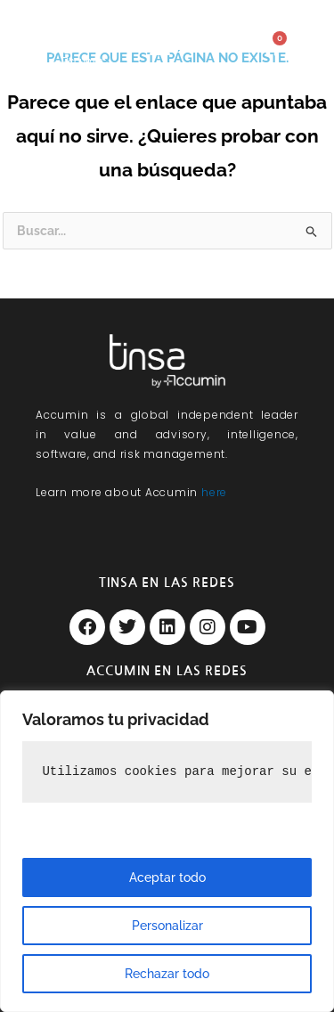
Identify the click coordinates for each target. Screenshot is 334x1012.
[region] (167, 851)
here (214, 492)
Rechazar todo (167, 974)
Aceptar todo (167, 877)
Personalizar (167, 925)
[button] (159, 47)
